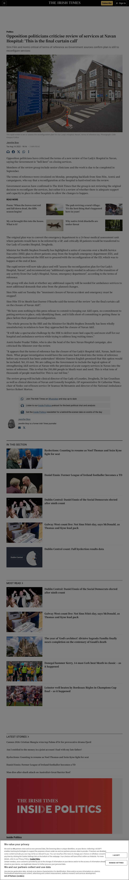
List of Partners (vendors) (14, 876)
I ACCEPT (116, 855)
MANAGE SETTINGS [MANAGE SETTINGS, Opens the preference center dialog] (116, 863)
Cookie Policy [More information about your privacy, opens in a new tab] (35, 859)
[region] (64, 860)
